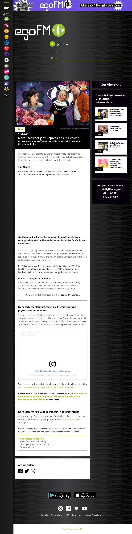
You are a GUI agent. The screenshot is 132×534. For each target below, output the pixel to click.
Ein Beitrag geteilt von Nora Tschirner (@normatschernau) (52, 375)
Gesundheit (116, 185)
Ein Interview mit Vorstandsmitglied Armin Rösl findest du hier (47, 387)
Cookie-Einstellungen (94, 515)
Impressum (77, 515)
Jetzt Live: (59, 44)
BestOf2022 (111, 196)
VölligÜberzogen (111, 189)
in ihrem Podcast (67, 419)
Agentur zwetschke (76, 529)
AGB (67, 515)
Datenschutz (56, 515)
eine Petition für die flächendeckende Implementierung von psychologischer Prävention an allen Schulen (52, 396)
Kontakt (44, 515)
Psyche (103, 185)
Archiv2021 (111, 193)
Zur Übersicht (111, 84)
